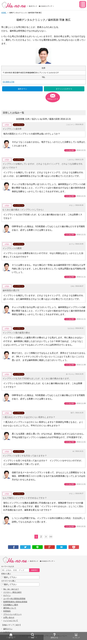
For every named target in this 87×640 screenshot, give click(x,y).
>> (50, 536)
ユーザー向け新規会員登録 (14, 599)
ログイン (7, 595)
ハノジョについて (10, 620)
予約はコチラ (52, 99)
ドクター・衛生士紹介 (12, 592)
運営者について (9, 608)
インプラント (18, 125)
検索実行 (34, 570)
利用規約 (7, 611)
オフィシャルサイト (64, 89)
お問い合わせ (8, 617)
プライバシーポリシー (12, 614)
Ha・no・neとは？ (11, 589)
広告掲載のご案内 (10, 605)
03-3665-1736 (8, 82)
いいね (70, 150)
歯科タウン (22, 89)
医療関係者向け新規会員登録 (15, 602)
